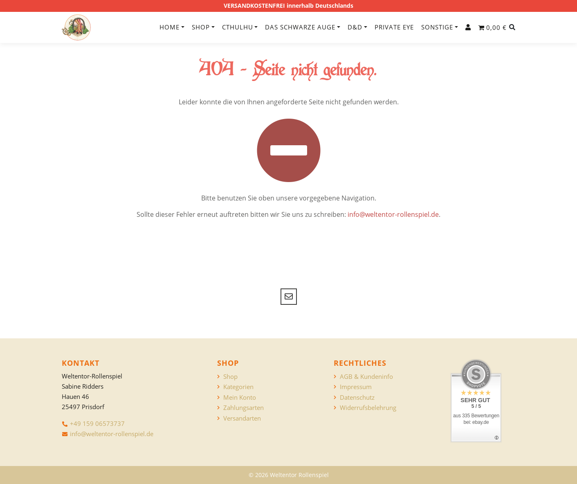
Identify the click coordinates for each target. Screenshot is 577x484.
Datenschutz (357, 397)
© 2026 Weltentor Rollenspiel (289, 475)
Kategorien (238, 387)
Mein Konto (239, 397)
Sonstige (437, 27)
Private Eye (394, 27)
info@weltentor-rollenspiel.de (393, 214)
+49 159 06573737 (97, 423)
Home (169, 27)
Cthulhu (237, 27)
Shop (201, 27)
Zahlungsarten (243, 408)
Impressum (356, 387)
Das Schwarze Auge (300, 27)
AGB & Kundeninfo (366, 377)
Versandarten (242, 418)
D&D (355, 27)
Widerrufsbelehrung (368, 408)
